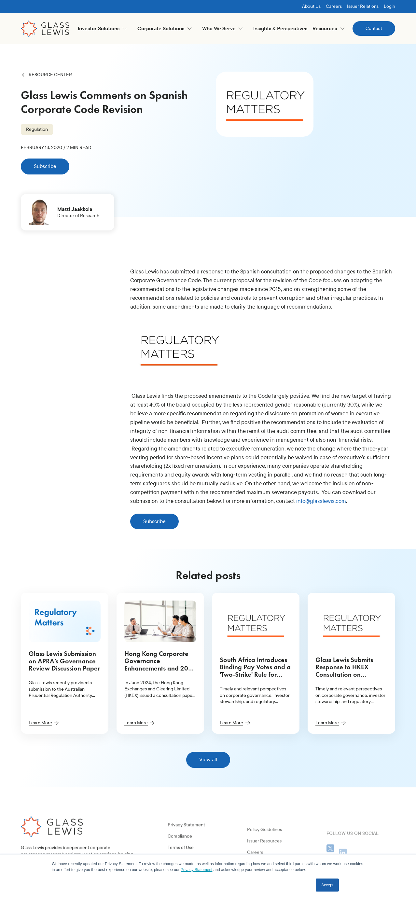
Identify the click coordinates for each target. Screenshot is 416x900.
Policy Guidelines (264, 849)
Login (389, 6)
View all (208, 759)
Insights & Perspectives (280, 28)
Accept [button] (327, 885)
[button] (102, 28)
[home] (45, 28)
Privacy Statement (186, 838)
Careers (334, 6)
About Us (311, 6)
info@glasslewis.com (321, 501)
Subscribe (45, 166)
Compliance (180, 850)
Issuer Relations (363, 6)
